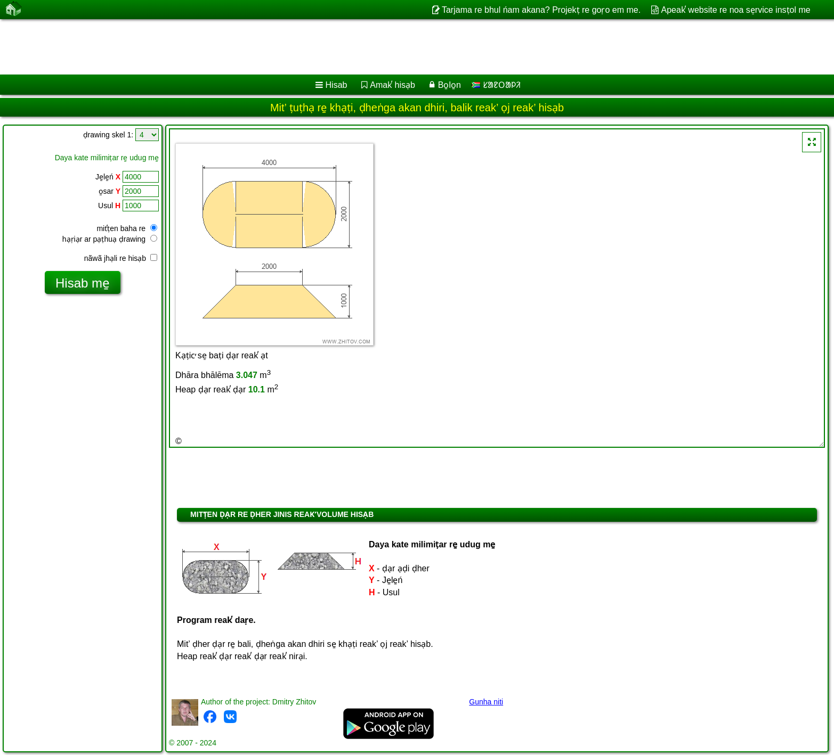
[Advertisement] (323, 47)
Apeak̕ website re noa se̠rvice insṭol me (736, 9)
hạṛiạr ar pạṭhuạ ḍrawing (109, 239)
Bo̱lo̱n (449, 84)
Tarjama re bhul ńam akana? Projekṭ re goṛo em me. (541, 9)
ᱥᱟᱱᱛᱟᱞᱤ (496, 84)
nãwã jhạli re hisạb (120, 258)
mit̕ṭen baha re (126, 228)
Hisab (336, 84)
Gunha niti (486, 701)
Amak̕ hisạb (392, 84)
